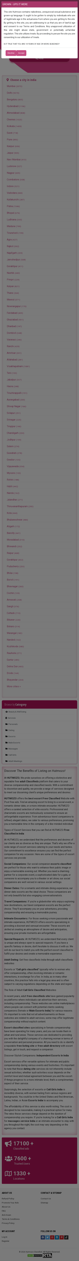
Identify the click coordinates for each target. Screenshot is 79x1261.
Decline (11, 53)
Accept (21, 53)
